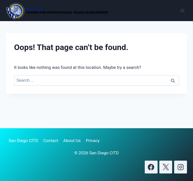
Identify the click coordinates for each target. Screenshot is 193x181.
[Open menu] (182, 10)
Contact (50, 140)
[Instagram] (180, 167)
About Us (72, 140)
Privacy (93, 140)
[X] (165, 167)
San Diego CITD (23, 140)
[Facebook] (151, 167)
